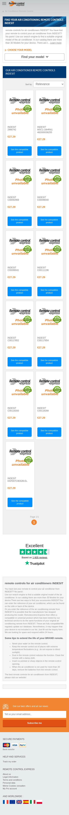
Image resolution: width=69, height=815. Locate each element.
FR (6, 802)
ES (26, 802)
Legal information (10, 777)
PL (40, 802)
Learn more (55, 43)
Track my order (9, 761)
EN (12, 802)
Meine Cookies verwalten (14, 786)
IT (33, 802)
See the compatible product (19, 150)
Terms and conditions (12, 780)
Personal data (9, 783)
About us (7, 774)
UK (19, 802)
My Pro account (10, 788)
